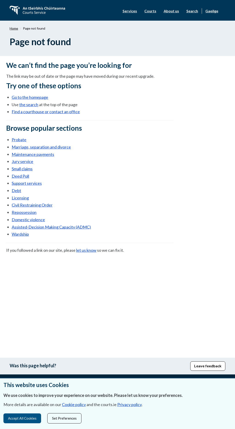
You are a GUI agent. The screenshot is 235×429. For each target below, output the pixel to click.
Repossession (24, 212)
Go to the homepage (30, 97)
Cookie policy (74, 403)
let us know (86, 250)
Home (14, 28)
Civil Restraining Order (32, 205)
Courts (150, 11)
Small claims (22, 168)
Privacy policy (129, 403)
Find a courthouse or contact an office (46, 111)
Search (192, 11)
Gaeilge (211, 11)
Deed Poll (20, 176)
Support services (27, 183)
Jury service (22, 161)
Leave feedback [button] (207, 366)
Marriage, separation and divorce (41, 146)
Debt (16, 190)
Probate (19, 139)
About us (171, 11)
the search (28, 104)
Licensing (20, 197)
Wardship (20, 234)
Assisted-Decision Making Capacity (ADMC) (51, 227)
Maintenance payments (33, 154)
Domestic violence (28, 219)
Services (130, 11)
